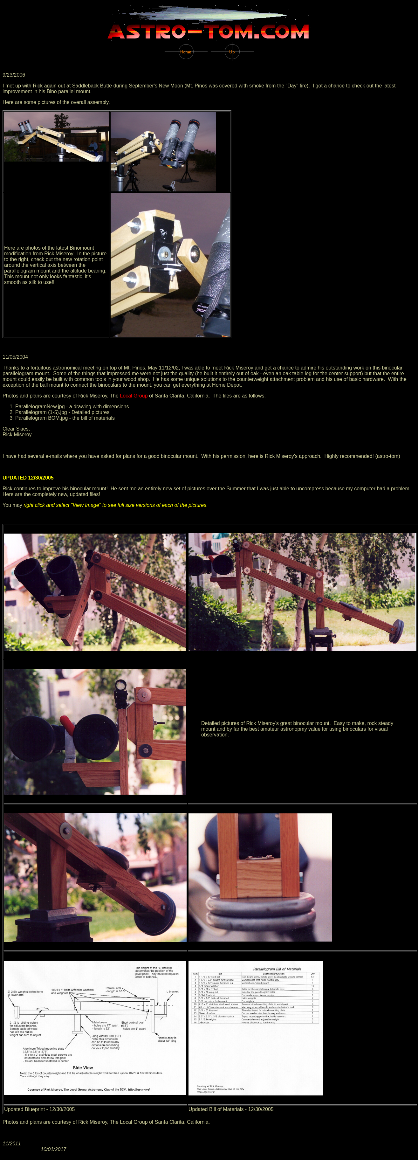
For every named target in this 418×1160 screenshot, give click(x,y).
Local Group (133, 395)
